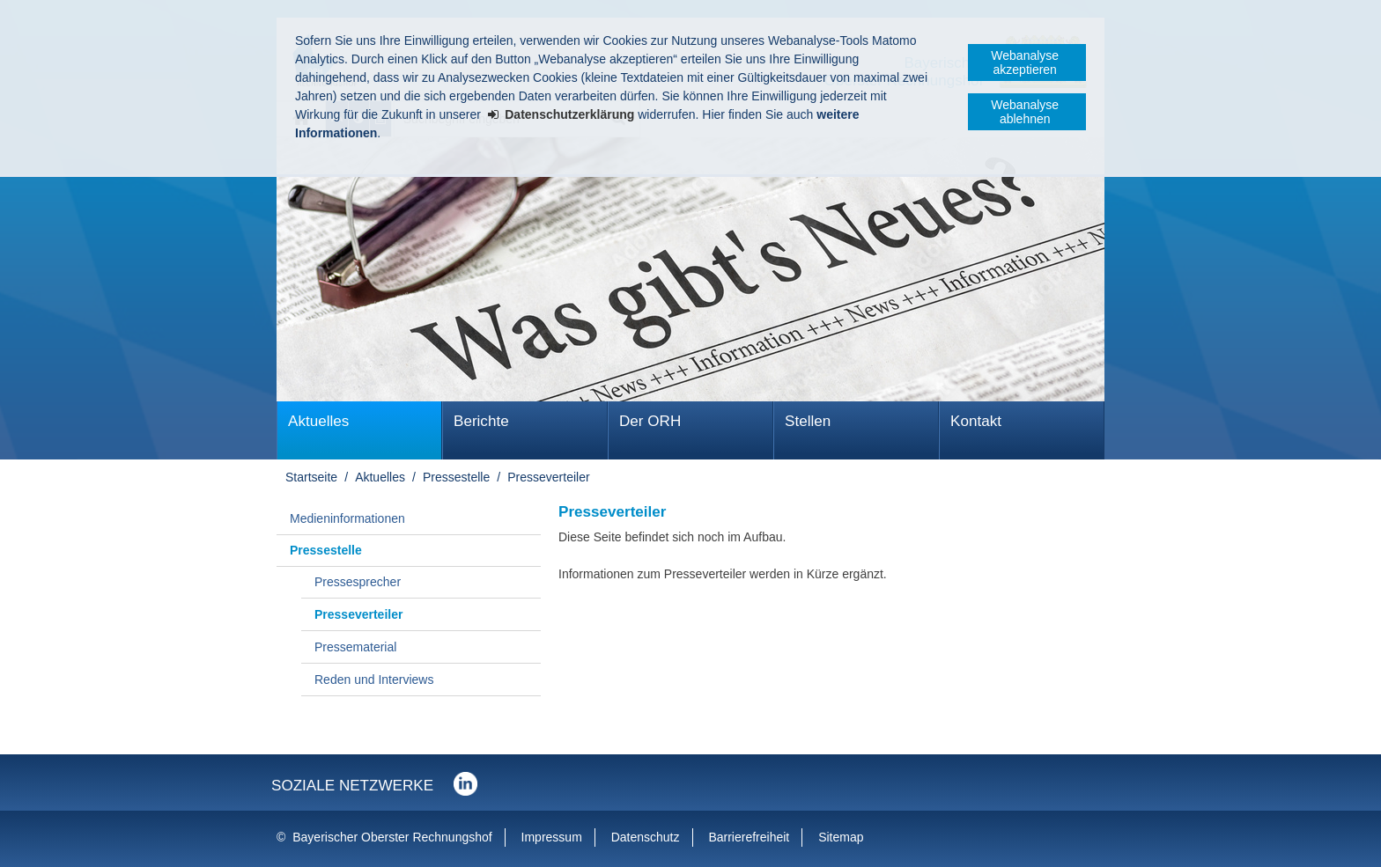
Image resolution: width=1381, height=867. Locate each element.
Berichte (481, 421)
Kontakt (975, 421)
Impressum (551, 837)
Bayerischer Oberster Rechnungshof (391, 837)
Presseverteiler (548, 477)
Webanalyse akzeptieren (1025, 62)
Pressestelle (456, 477)
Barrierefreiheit (748, 837)
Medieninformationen (347, 518)
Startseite (311, 477)
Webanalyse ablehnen (1025, 112)
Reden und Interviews (373, 679)
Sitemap (840, 837)
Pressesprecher (357, 582)
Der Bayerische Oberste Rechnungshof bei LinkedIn (465, 784)
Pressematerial (355, 647)
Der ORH (650, 421)
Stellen (808, 421)
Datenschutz (645, 837)
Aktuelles (318, 421)
